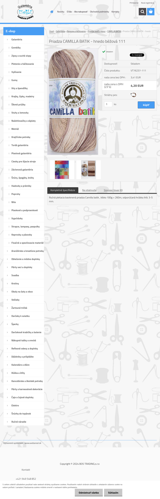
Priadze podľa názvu (96, 31)
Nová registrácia (147, 2)
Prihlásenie (134, 2)
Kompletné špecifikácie (63, 190)
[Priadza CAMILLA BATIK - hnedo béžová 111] (72, 50)
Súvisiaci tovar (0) (113, 190)
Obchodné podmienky (99, 11)
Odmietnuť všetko (89, 493)
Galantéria (60, 31)
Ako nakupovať (80, 11)
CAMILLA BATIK (114, 31)
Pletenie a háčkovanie (76, 31)
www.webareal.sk (32, 443)
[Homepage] (51, 11)
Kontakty (115, 11)
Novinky (60, 11)
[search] (142, 11)
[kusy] (108, 104)
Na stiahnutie (89, 190)
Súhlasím (113, 493)
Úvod (51, 31)
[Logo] (25, 12)
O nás (69, 11)
